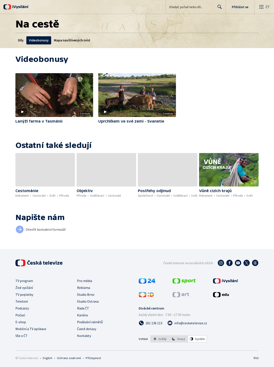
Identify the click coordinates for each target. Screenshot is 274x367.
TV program (24, 281)
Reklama (83, 287)
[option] (160, 339)
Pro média (84, 281)
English (47, 358)
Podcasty (22, 308)
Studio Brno (85, 294)
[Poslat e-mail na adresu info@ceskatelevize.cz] (187, 323)
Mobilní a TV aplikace (30, 329)
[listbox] (178, 339)
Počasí (20, 315)
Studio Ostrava (88, 301)
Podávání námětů (90, 322)
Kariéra (82, 315)
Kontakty (84, 336)
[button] (54, 95)
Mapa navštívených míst (72, 40)
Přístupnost (93, 358)
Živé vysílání (24, 287)
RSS (256, 358)
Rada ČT (83, 308)
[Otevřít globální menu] (264, 7)
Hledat (218, 8)
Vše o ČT (21, 336)
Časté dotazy (86, 329)
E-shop (20, 322)
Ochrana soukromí (69, 358)
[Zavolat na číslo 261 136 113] (150, 323)
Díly (21, 40)
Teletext (21, 301)
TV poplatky (24, 294)
